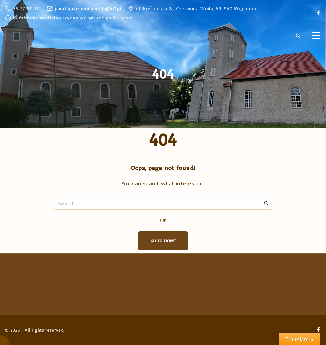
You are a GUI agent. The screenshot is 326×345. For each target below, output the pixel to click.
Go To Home (163, 240)
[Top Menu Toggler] (316, 36)
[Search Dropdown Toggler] (298, 36)
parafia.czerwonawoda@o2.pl (88, 8)
